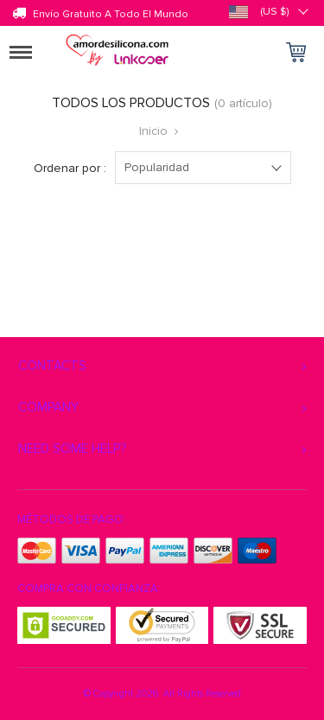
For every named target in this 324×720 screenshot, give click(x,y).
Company (48, 407)
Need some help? (72, 448)
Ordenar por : (70, 168)
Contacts (52, 365)
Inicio (153, 131)
